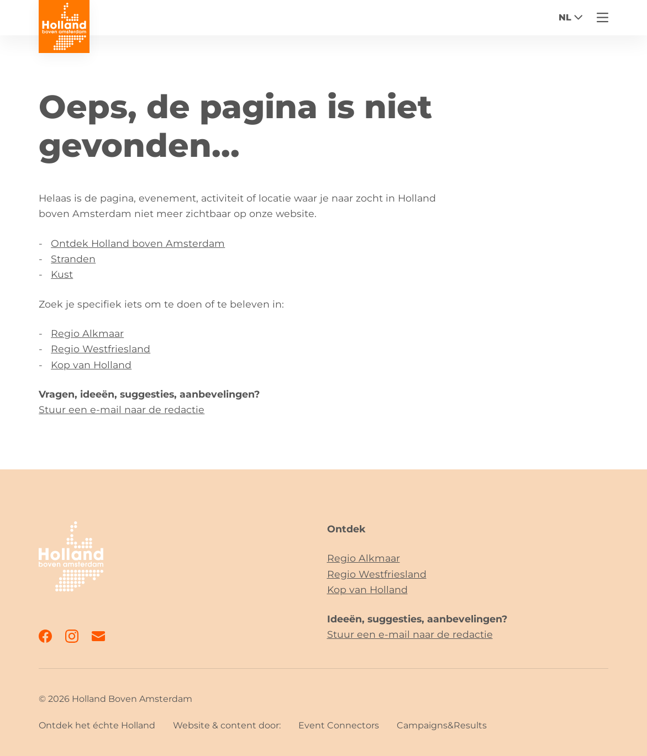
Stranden (73, 259)
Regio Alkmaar (87, 333)
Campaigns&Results (442, 725)
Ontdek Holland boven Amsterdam (138, 243)
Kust (62, 274)
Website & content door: (227, 725)
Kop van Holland (91, 365)
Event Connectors (338, 725)
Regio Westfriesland (100, 349)
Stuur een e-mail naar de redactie (121, 409)
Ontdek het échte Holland (97, 725)
